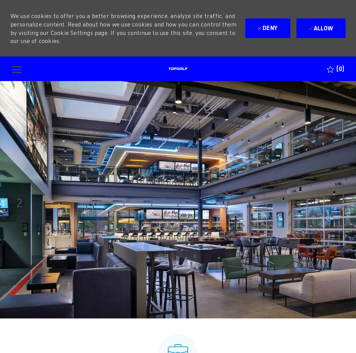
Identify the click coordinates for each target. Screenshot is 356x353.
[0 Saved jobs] (335, 69)
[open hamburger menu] (17, 69)
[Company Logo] (178, 68)
